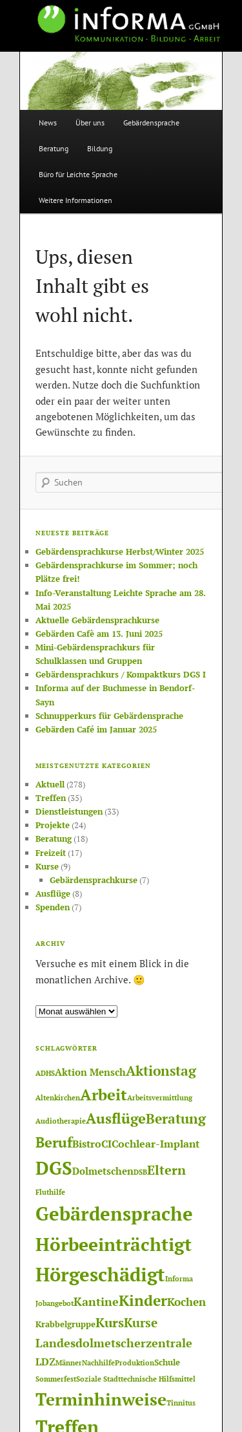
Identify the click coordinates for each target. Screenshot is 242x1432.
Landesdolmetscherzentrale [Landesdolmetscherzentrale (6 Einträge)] (113, 1343)
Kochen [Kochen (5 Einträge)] (186, 1301)
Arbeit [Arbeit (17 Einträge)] (103, 1094)
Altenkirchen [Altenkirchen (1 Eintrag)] (57, 1097)
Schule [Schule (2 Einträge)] (167, 1362)
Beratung (53, 148)
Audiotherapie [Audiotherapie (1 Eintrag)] (60, 1121)
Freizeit (50, 853)
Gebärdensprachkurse (93, 880)
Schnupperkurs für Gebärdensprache (109, 715)
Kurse (47, 866)
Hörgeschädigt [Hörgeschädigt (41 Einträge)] (100, 1274)
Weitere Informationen (75, 200)
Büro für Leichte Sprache (78, 174)
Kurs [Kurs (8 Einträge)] (110, 1322)
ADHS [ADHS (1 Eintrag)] (45, 1073)
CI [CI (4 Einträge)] (106, 1144)
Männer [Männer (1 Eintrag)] (68, 1362)
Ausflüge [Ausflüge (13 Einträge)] (116, 1118)
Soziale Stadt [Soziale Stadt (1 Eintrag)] (98, 1379)
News (48, 122)
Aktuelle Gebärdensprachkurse (97, 620)
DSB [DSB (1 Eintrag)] (140, 1172)
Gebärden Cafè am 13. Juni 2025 (99, 633)
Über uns (90, 122)
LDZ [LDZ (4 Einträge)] (45, 1361)
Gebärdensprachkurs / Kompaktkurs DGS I (120, 674)
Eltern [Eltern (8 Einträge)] (166, 1170)
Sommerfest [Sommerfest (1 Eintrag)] (55, 1379)
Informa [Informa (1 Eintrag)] (179, 1278)
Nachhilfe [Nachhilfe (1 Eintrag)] (98, 1362)
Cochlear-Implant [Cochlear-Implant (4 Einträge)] (155, 1144)
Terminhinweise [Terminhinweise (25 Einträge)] (100, 1399)
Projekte (52, 825)
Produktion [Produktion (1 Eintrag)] (134, 1362)
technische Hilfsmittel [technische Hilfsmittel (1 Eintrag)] (158, 1379)
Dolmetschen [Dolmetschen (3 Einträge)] (103, 1171)
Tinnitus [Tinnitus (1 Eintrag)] (181, 1402)
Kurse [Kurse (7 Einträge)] (140, 1322)
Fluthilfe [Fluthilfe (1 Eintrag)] (50, 1192)
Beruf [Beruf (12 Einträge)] (53, 1142)
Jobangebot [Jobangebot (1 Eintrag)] (54, 1303)
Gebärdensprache (151, 122)
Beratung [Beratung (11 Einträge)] (176, 1118)
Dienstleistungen (69, 811)
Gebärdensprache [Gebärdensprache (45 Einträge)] (114, 1213)
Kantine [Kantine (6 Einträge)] (96, 1301)
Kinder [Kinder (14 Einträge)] (143, 1300)
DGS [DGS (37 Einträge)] (53, 1168)
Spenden (52, 907)
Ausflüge (52, 893)
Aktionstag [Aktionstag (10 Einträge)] (161, 1071)
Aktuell (50, 784)
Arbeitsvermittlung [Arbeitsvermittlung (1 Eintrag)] (159, 1097)
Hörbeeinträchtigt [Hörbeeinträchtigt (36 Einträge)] (113, 1244)
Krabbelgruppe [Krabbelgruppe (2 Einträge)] (65, 1324)
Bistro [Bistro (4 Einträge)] (86, 1144)
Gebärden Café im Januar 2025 (96, 729)
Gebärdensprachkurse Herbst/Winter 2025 (119, 551)
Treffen (50, 798)
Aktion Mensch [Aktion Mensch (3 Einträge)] (90, 1072)
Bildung (99, 148)
